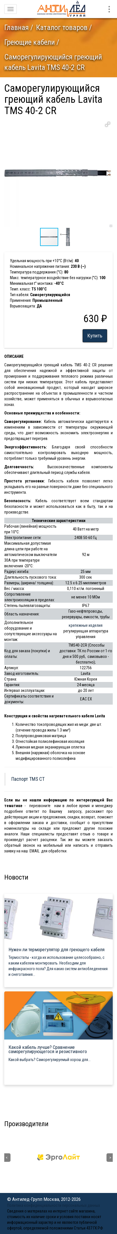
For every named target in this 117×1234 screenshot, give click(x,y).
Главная (16, 27)
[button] (107, 124)
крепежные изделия (86, 625)
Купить (94, 336)
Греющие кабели (29, 42)
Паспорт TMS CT (28, 779)
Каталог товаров (61, 27)
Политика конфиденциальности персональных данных (53, 1205)
